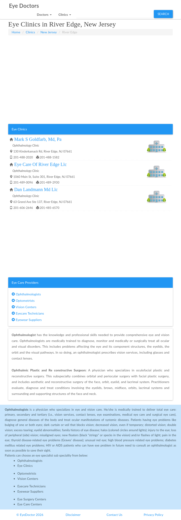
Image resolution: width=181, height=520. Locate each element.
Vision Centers (24, 307)
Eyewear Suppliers (27, 320)
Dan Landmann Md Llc (36, 189)
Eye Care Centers (29, 504)
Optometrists (23, 300)
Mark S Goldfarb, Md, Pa (37, 139)
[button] (44, 13)
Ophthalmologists (26, 294)
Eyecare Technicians (28, 313)
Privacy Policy (153, 515)
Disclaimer (73, 515)
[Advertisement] (90, 47)
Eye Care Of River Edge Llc (40, 164)
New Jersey (48, 32)
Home (16, 32)
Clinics (30, 32)
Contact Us (114, 515)
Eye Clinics (25, 465)
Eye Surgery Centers (31, 499)
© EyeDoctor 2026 (29, 515)
